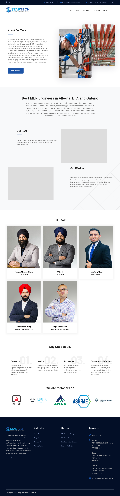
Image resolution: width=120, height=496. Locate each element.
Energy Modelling (67, 446)
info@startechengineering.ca (71, 2)
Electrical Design (67, 438)
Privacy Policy (38, 446)
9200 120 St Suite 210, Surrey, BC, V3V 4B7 (101, 2)
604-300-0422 (50, 2)
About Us (37, 434)
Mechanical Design (68, 434)
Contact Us (38, 442)
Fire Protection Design (69, 442)
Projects (37, 438)
